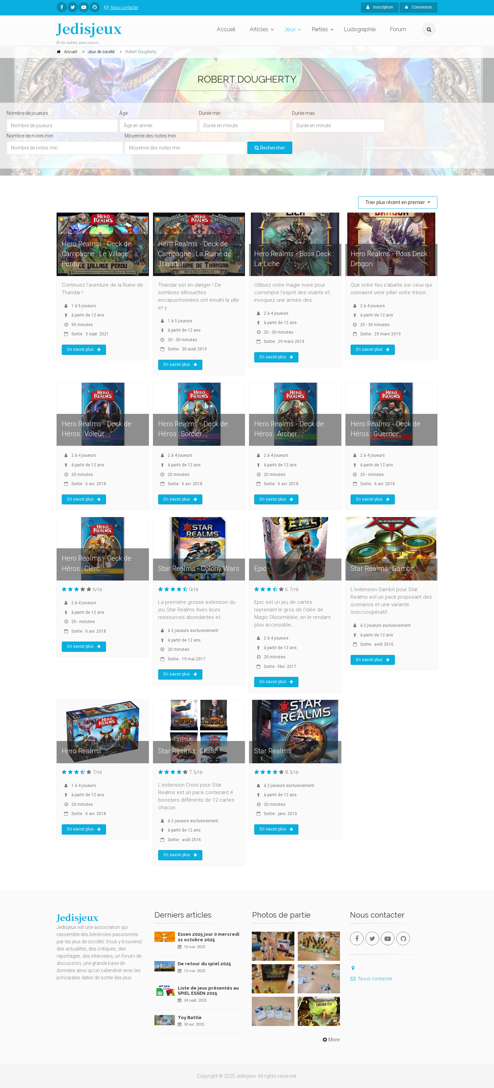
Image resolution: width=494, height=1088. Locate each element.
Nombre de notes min (30, 136)
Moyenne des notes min (150, 136)
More (330, 1039)
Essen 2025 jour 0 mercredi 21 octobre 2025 (208, 937)
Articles (259, 29)
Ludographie (360, 29)
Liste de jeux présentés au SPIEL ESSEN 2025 (208, 990)
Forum (398, 29)
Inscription (379, 7)
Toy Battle (190, 1017)
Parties (320, 29)
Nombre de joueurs (27, 113)
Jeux (290, 29)
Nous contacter (120, 7)
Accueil (226, 29)
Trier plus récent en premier (395, 202)
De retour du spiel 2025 (204, 963)
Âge (123, 113)
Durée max (303, 113)
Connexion (418, 7)
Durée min (210, 113)
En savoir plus (84, 349)
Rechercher (270, 148)
